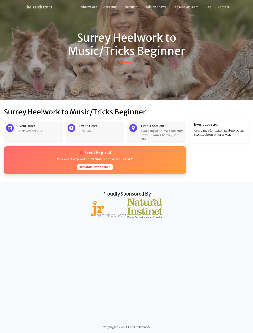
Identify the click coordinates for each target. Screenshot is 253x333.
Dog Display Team (185, 7)
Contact (223, 7)
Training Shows (155, 7)
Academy (110, 7)
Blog (208, 7)
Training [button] (129, 7)
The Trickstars (38, 7)
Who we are (88, 7)
